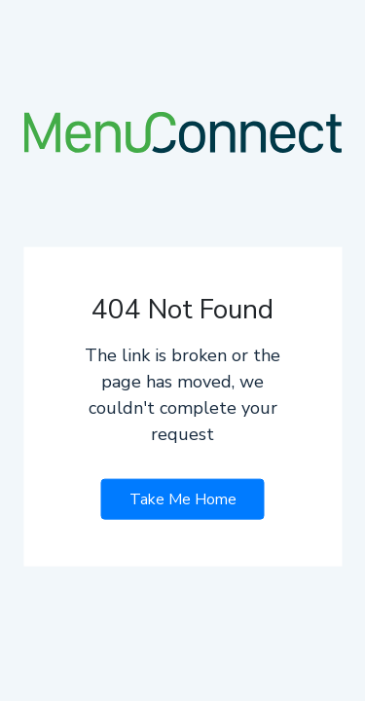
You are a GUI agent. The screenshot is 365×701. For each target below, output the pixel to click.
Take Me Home (183, 498)
